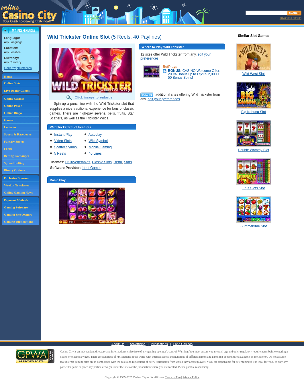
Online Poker (13, 105)
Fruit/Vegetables (77, 162)
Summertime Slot (253, 226)
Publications (159, 344)
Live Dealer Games (17, 90)
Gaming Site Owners (18, 214)
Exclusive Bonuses (16, 178)
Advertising (137, 344)
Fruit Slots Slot (253, 188)
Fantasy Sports (14, 141)
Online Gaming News (18, 192)
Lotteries (10, 127)
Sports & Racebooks (18, 134)
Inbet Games (91, 168)
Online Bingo (13, 113)
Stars (128, 162)
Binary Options (14, 170)
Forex (8, 148)
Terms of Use (173, 377)
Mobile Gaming (100, 147)
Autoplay (95, 135)
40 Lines (95, 153)
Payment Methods (16, 200)
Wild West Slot (253, 74)
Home (8, 76)
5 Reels (60, 153)
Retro (117, 162)
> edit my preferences (18, 68)
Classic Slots (102, 162)
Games (8, 120)
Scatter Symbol (65, 147)
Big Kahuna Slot (253, 112)
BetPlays (170, 67)
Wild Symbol (98, 141)
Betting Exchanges (16, 155)
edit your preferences (164, 99)
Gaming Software (16, 207)
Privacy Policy (191, 377)
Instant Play (63, 135)
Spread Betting (14, 163)
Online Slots (12, 83)
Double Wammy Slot (253, 150)
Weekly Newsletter (16, 185)
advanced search (290, 17)
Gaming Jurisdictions (18, 221)
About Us (117, 344)
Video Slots (63, 141)
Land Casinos (183, 344)
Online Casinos (14, 98)
